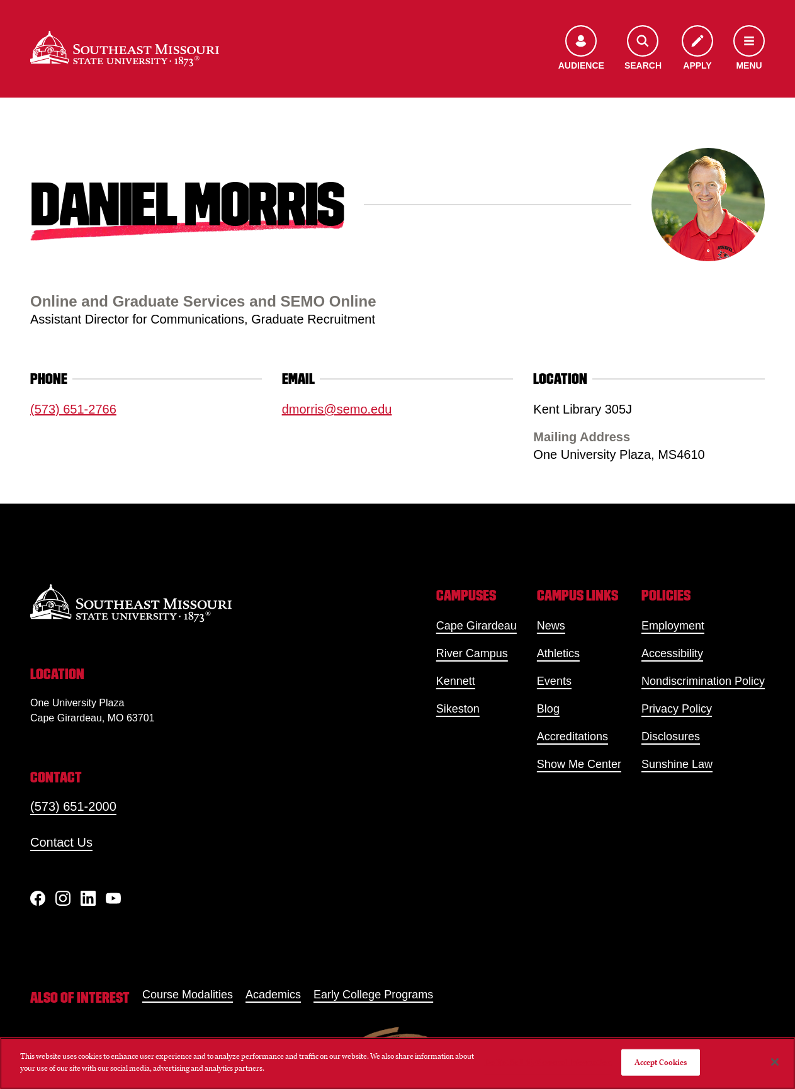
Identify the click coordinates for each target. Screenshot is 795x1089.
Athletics (558, 653)
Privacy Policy (676, 708)
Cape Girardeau (476, 625)
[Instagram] (62, 898)
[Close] (775, 1062)
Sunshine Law (677, 764)
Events (554, 681)
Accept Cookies (660, 1062)
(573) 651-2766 (73, 409)
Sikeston (458, 708)
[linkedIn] (88, 898)
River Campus (472, 653)
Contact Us (61, 842)
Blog (548, 708)
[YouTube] (113, 898)
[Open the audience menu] (581, 48)
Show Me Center (579, 764)
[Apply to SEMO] (697, 48)
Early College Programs (373, 994)
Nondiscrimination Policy (703, 681)
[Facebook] (37, 898)
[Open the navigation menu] (749, 48)
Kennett (455, 681)
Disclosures (670, 736)
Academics (273, 994)
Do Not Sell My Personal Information (547, 1062)
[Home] (124, 49)
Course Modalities (187, 994)
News (551, 625)
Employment (672, 625)
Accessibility (672, 653)
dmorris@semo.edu (337, 409)
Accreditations (572, 736)
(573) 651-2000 (73, 806)
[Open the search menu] (643, 48)
